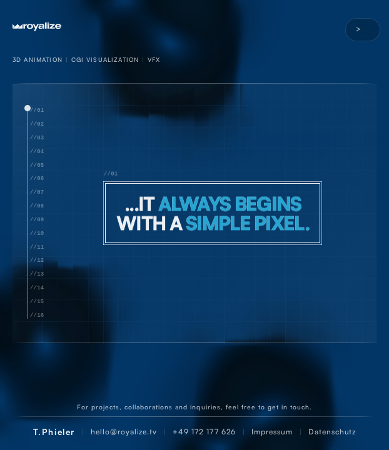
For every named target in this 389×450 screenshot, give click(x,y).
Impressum (272, 431)
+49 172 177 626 (204, 431)
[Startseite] (194, 27)
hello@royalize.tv (124, 431)
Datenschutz (332, 431)
